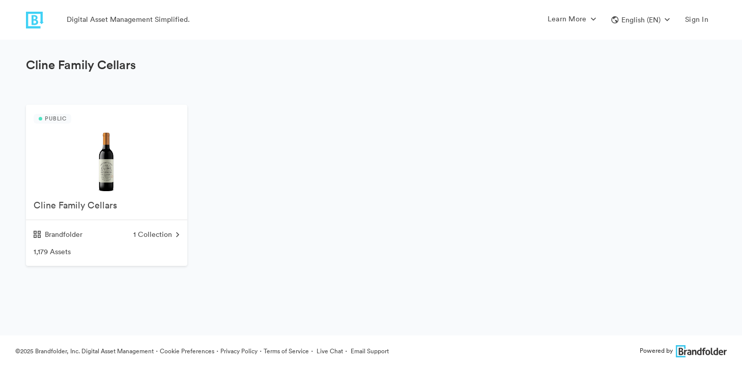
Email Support (369, 351)
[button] (640, 20)
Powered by (683, 350)
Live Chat (329, 351)
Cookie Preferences (187, 351)
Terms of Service (286, 351)
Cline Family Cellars (75, 205)
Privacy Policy (239, 351)
